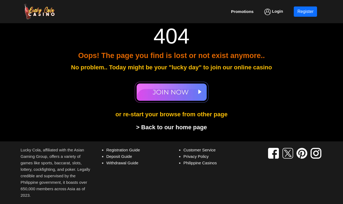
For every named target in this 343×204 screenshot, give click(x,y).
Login (273, 12)
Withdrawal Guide (122, 163)
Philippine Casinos (200, 163)
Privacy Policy (196, 156)
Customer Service (199, 150)
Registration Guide (123, 150)
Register (305, 11)
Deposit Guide (119, 156)
